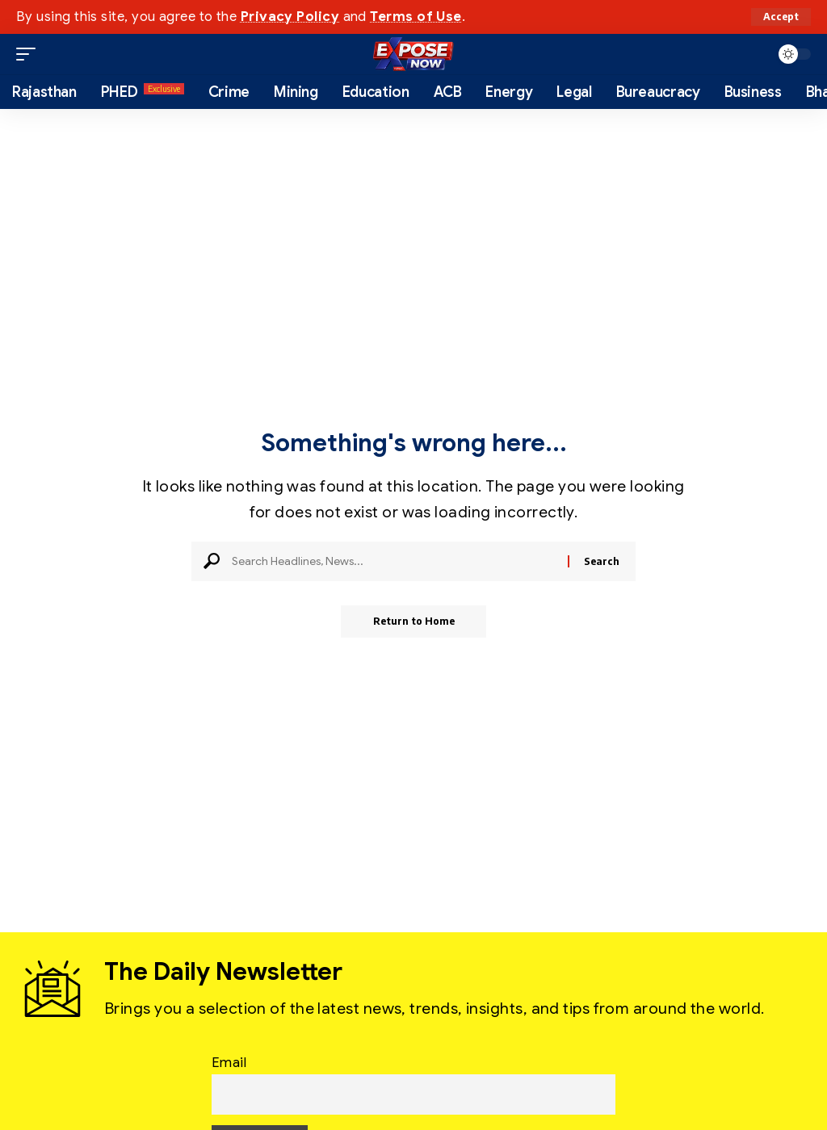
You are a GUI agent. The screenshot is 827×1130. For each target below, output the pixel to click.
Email (229, 1062)
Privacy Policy (290, 16)
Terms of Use (415, 16)
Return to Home (413, 621)
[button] (780, 17)
